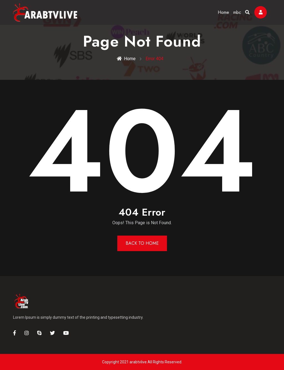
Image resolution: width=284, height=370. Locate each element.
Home (223, 12)
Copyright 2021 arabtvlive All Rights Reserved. (142, 362)
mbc (237, 12)
